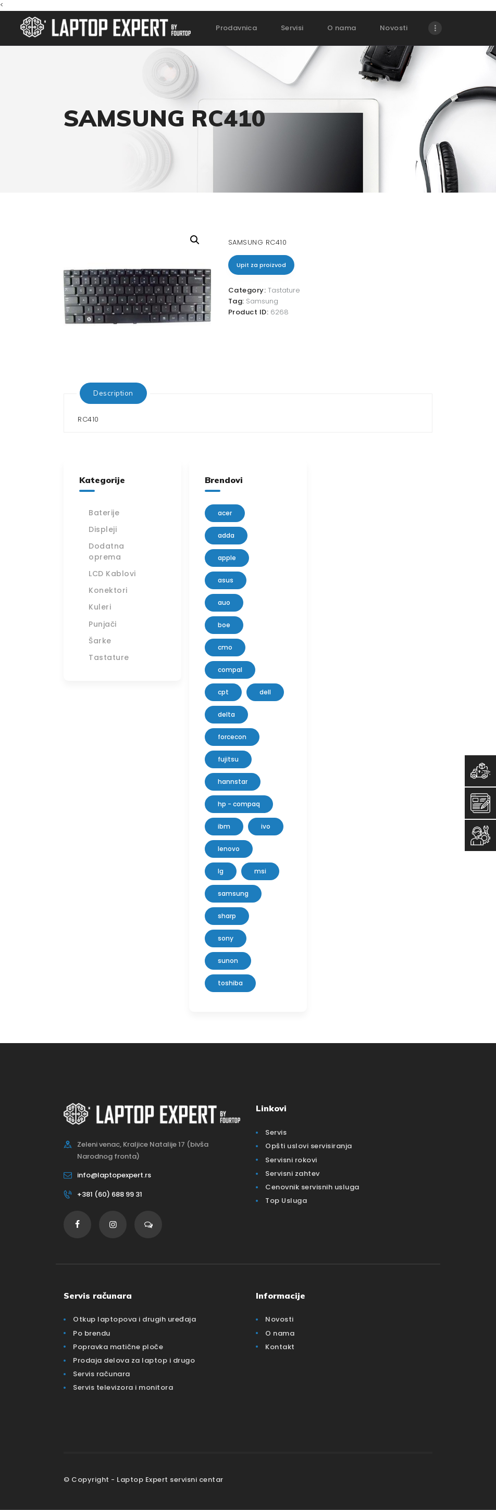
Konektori (108, 590)
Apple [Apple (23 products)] (227, 557)
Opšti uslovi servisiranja (308, 1146)
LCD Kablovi (112, 573)
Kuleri (100, 607)
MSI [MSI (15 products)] (260, 871)
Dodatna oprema (107, 551)
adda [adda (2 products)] (226, 535)
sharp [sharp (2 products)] (227, 915)
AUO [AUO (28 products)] (224, 602)
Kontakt (280, 1347)
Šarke (100, 641)
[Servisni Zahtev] (480, 803)
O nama (279, 1333)
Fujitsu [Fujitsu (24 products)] (228, 759)
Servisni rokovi (291, 1160)
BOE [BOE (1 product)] (224, 624)
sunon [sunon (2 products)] (228, 960)
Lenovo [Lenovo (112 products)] (229, 848)
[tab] (113, 393)
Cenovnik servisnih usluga (312, 1187)
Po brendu (91, 1333)
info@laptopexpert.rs (114, 1175)
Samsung (262, 301)
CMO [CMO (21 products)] (225, 647)
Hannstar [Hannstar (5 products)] (232, 781)
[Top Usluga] (480, 770)
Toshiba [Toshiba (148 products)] (230, 983)
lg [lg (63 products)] (221, 871)
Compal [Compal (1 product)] (230, 669)
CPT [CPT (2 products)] (223, 692)
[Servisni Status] (480, 835)
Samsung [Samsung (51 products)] (233, 893)
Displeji (103, 529)
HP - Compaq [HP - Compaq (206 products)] (239, 804)
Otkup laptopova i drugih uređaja (134, 1319)
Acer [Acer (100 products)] (225, 513)
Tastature (284, 290)
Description (113, 393)
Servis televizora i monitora (123, 1387)
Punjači (103, 624)
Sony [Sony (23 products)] (225, 938)
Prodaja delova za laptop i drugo (134, 1360)
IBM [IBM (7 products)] (224, 826)
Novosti (279, 1319)
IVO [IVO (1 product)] (265, 826)
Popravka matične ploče (118, 1347)
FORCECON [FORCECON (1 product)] (232, 736)
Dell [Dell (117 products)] (265, 692)
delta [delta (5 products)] (226, 714)
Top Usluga (286, 1201)
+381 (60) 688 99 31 (109, 1194)
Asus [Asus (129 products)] (225, 580)
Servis (276, 1132)
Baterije (104, 512)
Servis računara (101, 1374)
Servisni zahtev (292, 1173)
